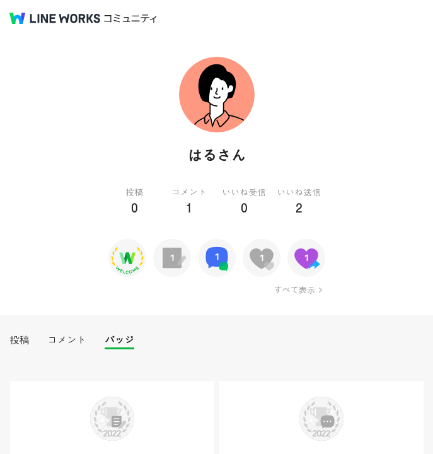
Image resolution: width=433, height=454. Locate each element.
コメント (66, 339)
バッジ (119, 339)
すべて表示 (294, 289)
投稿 (19, 339)
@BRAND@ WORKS (54, 18)
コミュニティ (130, 18)
